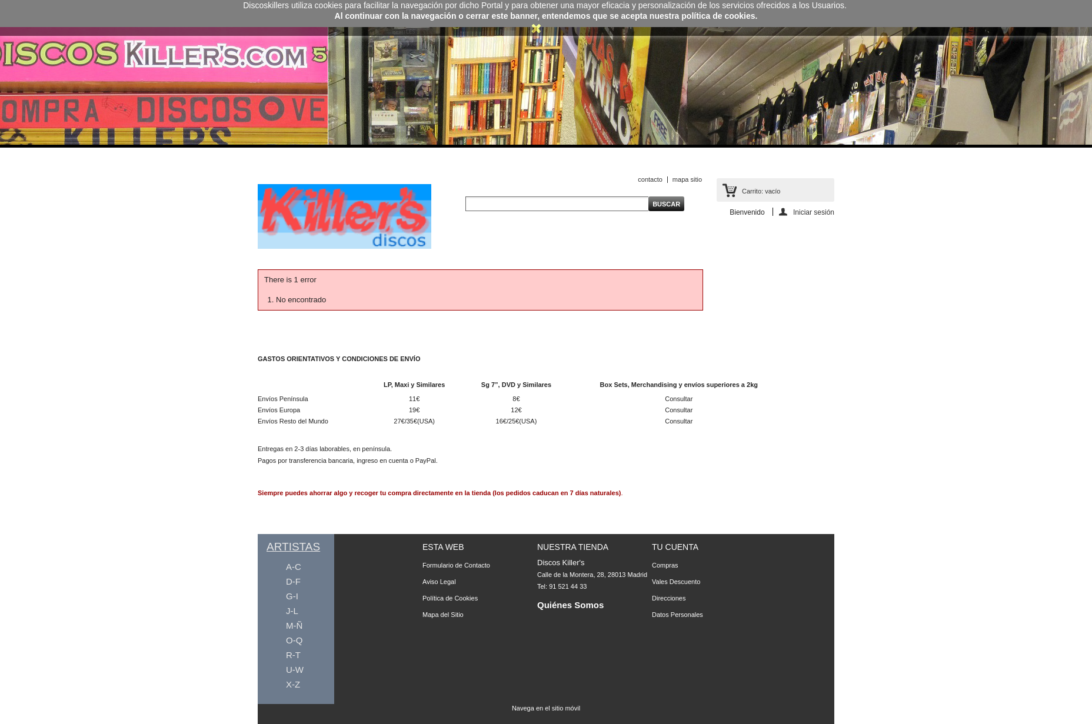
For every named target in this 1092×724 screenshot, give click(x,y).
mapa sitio (687, 179)
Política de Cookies (450, 598)
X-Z (293, 684)
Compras (665, 565)
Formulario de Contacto (456, 565)
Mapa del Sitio (443, 614)
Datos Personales (677, 614)
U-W (295, 670)
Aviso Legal (439, 581)
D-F (293, 581)
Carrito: (761, 191)
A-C (293, 567)
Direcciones (668, 598)
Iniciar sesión (813, 212)
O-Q (294, 640)
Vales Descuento (676, 581)
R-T (293, 655)
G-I (292, 596)
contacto (650, 179)
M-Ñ (294, 625)
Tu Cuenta (675, 547)
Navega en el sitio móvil (546, 708)
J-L (292, 611)
